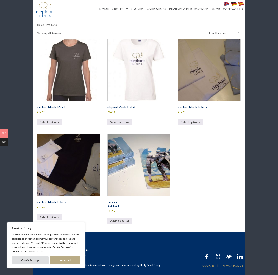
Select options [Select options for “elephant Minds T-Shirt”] (49, 122)
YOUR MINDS (156, 9)
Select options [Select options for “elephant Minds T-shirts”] (190, 122)
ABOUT (117, 9)
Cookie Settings (30, 260)
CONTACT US (233, 9)
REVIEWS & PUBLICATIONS (189, 9)
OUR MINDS (135, 9)
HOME (104, 9)
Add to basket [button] (119, 220)
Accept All (65, 260)
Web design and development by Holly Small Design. (132, 265)
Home (40, 24)
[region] (46, 245)
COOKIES (208, 265)
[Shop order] (224, 33)
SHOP (216, 9)
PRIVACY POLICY (232, 265)
